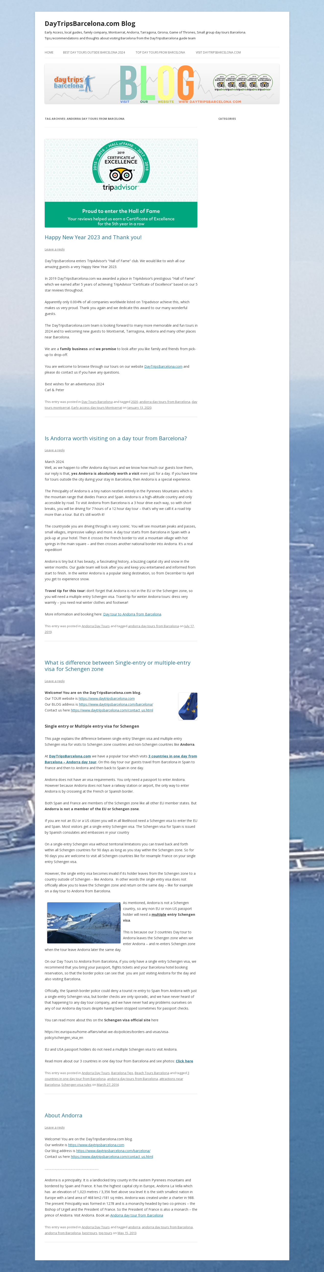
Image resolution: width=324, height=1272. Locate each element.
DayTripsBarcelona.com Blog (90, 23)
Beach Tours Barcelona (152, 1073)
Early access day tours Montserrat (96, 407)
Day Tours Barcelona (97, 401)
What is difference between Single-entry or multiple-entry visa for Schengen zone (117, 665)
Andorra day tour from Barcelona (136, 1215)
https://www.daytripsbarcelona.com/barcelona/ (116, 704)
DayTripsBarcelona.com (163, 366)
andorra (134, 1227)
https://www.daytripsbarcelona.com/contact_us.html (112, 710)
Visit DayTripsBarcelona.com (218, 52)
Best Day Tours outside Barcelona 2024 (94, 52)
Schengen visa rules (76, 1084)
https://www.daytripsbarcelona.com (107, 698)
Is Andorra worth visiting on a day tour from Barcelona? (116, 438)
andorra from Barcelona (63, 1233)
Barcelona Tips (122, 1073)
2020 (134, 401)
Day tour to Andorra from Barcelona (132, 614)
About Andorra (63, 1115)
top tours (105, 1233)
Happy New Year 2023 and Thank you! (93, 237)
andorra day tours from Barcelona (164, 401)
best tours (89, 1233)
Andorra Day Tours (96, 626)
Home (49, 52)
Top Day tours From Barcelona (160, 52)
